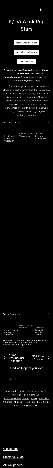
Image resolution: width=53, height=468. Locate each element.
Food (25, 394)
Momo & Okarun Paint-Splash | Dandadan (11, 332)
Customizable (10, 344)
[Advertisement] (26, 228)
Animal (34, 398)
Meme (32, 394)
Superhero (37, 402)
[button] (46, 122)
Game (28, 340)
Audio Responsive (11, 342)
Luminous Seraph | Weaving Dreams (39, 331)
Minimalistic (44, 398)
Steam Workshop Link (26, 42)
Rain (16, 405)
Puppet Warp (26, 344)
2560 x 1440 (29, 342)
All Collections (26, 61)
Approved (39, 340)
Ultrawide (7, 402)
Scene (19, 340)
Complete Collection (26, 52)
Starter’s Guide (13, 457)
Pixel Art (25, 398)
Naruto (46, 402)
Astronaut (34, 405)
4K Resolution (11, 391)
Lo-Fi (39, 394)
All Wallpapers (12, 465)
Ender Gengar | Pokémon (26, 326)
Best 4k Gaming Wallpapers (40, 136)
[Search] (26, 379)
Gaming (24, 405)
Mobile (30, 391)
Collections (10, 449)
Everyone (7, 340)
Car (28, 402)
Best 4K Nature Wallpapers (26, 134)
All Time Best (19, 402)
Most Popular (41, 391)
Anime (23, 391)
